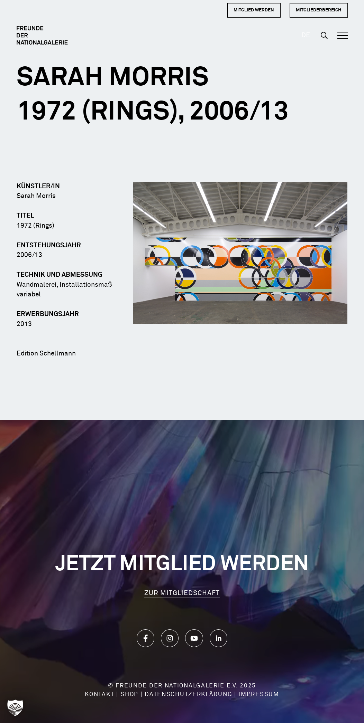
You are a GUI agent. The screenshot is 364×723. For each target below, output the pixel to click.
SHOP (129, 694)
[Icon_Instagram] (170, 638)
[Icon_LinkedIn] (218, 638)
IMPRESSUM (258, 694)
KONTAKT (99, 694)
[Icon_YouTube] (194, 638)
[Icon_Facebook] (145, 638)
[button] (324, 35)
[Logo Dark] (42, 35)
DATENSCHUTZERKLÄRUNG (188, 694)
